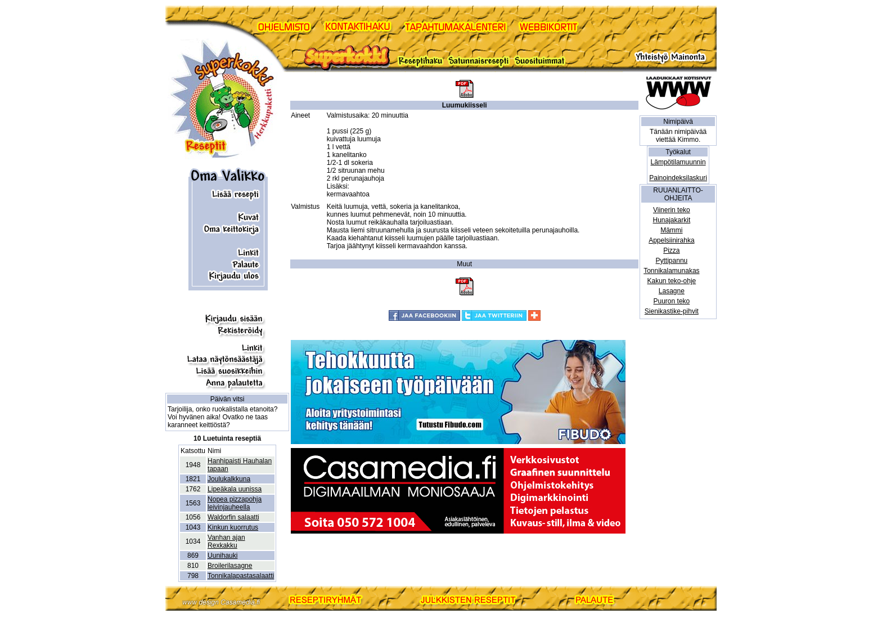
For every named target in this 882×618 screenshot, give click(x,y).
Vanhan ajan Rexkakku (226, 541)
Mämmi (671, 230)
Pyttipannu (672, 261)
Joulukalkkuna (229, 479)
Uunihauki (222, 555)
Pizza (671, 250)
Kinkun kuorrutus (233, 527)
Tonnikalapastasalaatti (241, 576)
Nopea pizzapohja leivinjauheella (235, 503)
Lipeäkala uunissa (235, 489)
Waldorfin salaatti (233, 517)
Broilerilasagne (230, 566)
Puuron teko (672, 301)
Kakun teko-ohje (671, 281)
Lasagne (672, 291)
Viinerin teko (671, 210)
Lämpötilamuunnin (678, 162)
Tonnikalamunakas (671, 271)
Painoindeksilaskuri (678, 178)
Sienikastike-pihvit (672, 311)
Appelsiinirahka (671, 240)
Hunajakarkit (672, 220)
